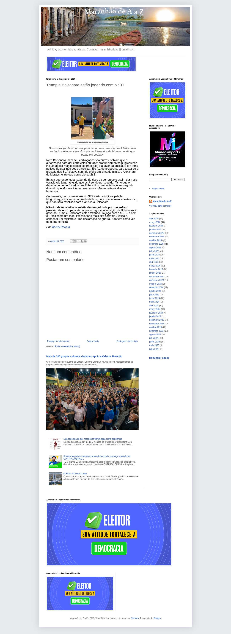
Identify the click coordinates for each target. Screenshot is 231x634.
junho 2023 (154, 342)
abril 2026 (154, 218)
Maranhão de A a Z (162, 201)
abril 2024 (154, 305)
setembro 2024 (156, 287)
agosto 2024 (155, 291)
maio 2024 (154, 302)
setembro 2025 (156, 244)
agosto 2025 (155, 247)
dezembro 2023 (156, 320)
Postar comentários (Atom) (67, 346)
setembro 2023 (156, 331)
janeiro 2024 (155, 316)
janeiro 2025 (155, 273)
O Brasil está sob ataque (75, 473)
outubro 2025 (155, 240)
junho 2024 (154, 298)
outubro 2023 (155, 327)
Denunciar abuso (159, 357)
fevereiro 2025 (156, 269)
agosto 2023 (155, 334)
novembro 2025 (156, 236)
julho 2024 (154, 294)
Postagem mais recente (58, 341)
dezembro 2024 (156, 276)
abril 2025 (154, 262)
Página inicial (93, 341)
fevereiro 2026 (156, 226)
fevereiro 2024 (156, 313)
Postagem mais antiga (127, 341)
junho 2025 (154, 254)
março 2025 (154, 266)
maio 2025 (154, 258)
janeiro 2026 (155, 229)
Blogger (157, 618)
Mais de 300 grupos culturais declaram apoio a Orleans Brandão (84, 356)
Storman (135, 618)
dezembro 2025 (156, 233)
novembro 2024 (156, 280)
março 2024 (154, 309)
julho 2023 (154, 338)
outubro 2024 (155, 284)
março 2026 (154, 222)
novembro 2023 (156, 323)
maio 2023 (154, 345)
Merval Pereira (60, 226)
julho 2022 (154, 349)
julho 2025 (154, 251)
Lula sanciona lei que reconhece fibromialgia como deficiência (93, 439)
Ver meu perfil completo (160, 206)
